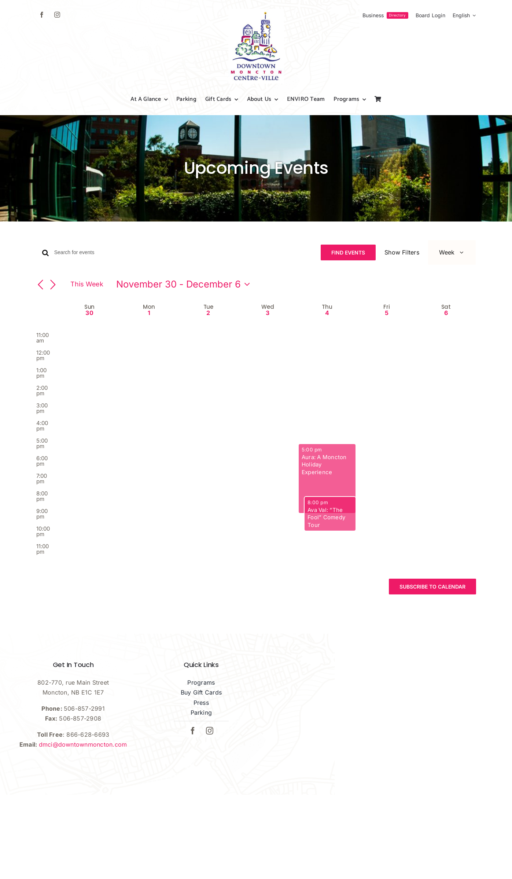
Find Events (351, 252)
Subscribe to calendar (432, 608)
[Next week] (53, 307)
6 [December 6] (446, 334)
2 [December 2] (208, 334)
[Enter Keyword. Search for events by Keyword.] (188, 252)
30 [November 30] (89, 334)
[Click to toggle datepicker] (185, 306)
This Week (86, 306)
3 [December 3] (267, 334)
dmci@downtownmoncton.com (83, 766)
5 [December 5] (386, 334)
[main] (256, 434)
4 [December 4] (327, 334)
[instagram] (57, 15)
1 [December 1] (149, 334)
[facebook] (42, 15)
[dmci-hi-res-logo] (256, 11)
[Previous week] (40, 307)
